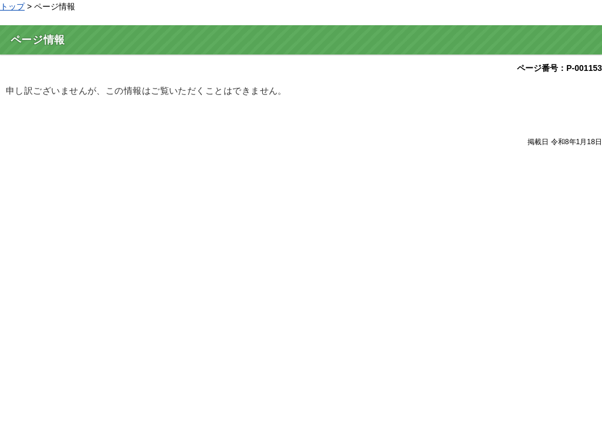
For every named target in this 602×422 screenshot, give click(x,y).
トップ (12, 6)
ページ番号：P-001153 (559, 68)
